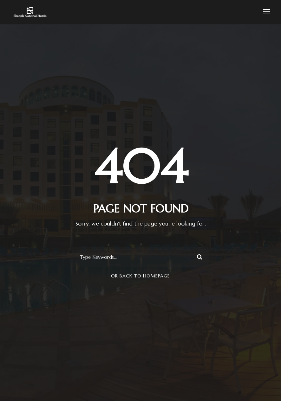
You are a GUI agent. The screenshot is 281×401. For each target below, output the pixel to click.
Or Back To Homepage (140, 276)
